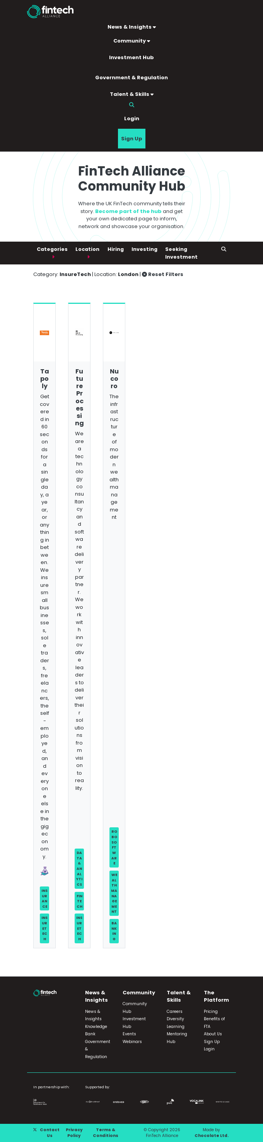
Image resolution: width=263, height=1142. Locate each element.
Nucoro (114, 378)
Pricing (211, 1011)
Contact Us (50, 1133)
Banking (114, 930)
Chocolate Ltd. (212, 1136)
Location (87, 249)
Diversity (175, 1019)
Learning (175, 1027)
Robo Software (114, 847)
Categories (52, 249)
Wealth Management (114, 893)
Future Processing (79, 397)
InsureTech (44, 928)
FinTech (79, 901)
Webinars (132, 1042)
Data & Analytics (79, 868)
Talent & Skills (132, 94)
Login (131, 118)
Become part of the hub (128, 211)
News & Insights (132, 27)
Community (131, 40)
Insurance (44, 898)
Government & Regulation (131, 77)
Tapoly (44, 378)
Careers (175, 1011)
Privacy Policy (74, 1133)
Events (129, 1034)
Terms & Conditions (105, 1133)
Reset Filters (162, 274)
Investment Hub (131, 57)
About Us (213, 1034)
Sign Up (131, 138)
